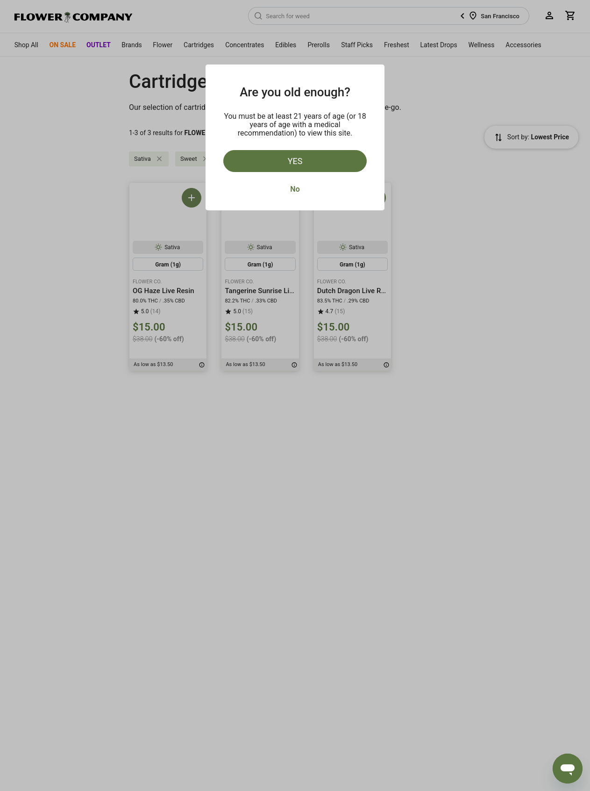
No (294, 189)
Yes (295, 161)
